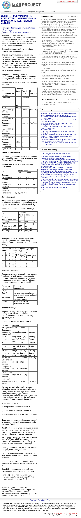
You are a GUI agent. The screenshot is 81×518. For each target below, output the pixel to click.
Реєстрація (70, 2)
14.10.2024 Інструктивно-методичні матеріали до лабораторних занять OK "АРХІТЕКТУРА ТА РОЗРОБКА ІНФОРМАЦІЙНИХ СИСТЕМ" (58, 76)
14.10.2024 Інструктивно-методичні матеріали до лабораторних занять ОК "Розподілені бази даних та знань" (59, 57)
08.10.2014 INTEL (47, 129)
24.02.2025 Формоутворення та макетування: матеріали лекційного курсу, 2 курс (56, 157)
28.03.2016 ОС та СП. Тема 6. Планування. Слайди (58, 182)
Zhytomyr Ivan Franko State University (65, 513)
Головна (33, 500)
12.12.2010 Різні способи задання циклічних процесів (59, 160)
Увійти (62, 2)
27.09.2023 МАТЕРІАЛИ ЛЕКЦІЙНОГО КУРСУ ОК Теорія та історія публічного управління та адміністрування (58, 164)
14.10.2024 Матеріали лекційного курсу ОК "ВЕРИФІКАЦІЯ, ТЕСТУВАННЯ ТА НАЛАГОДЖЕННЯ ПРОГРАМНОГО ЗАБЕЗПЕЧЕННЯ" (59, 51)
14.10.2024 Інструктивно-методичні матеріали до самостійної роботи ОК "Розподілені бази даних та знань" (58, 70)
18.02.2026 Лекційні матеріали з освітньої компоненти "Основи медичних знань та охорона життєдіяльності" (59, 180)
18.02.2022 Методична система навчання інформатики (59, 161)
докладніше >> (73, 16)
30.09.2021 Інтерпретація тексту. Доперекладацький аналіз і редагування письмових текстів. (58, 114)
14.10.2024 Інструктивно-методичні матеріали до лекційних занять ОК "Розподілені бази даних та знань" (58, 64)
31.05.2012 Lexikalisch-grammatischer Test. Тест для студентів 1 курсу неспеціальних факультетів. (58, 135)
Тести (49, 500)
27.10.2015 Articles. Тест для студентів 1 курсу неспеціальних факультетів (56, 124)
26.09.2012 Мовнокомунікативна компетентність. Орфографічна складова (57, 132)
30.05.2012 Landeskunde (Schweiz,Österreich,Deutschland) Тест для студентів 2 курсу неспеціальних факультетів (59, 139)
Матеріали (41, 500)
